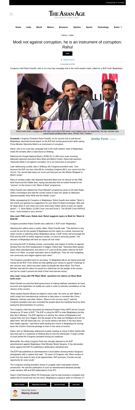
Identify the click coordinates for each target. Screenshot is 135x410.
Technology (103, 27)
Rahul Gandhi (20, 384)
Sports (89, 27)
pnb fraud (76, 384)
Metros (50, 27)
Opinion (77, 27)
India (28, 27)
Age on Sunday (117, 3)
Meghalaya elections (39, 384)
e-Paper (109, 3)
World (39, 27)
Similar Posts (99, 138)
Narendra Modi (59, 384)
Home (18, 27)
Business (63, 27)
